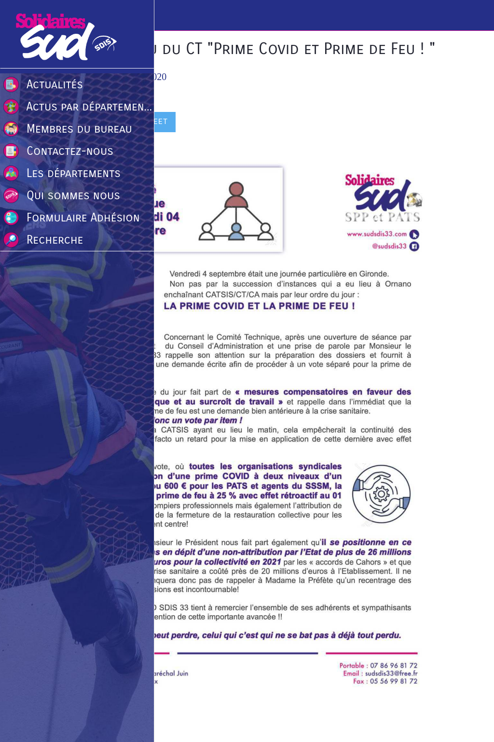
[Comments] (428, 123)
